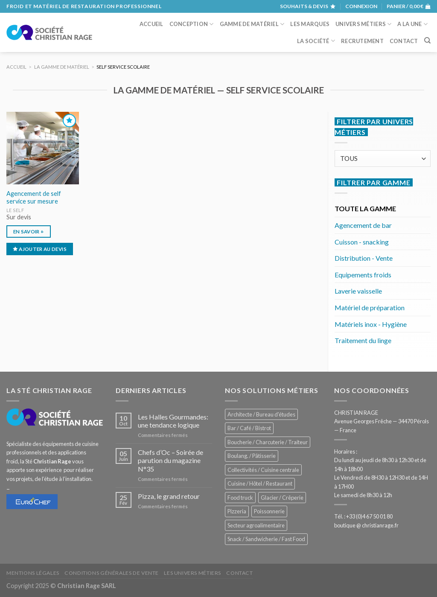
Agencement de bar (363, 225)
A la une (412, 24)
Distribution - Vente (364, 258)
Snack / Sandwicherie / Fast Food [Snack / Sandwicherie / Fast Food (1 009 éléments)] (266, 539)
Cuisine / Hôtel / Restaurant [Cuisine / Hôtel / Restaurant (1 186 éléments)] (259, 483)
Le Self (15, 210)
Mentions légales (32, 573)
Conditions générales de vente (111, 573)
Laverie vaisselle (358, 291)
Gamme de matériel (252, 24)
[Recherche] (427, 40)
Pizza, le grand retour (169, 496)
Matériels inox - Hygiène (371, 324)
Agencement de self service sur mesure (33, 197)
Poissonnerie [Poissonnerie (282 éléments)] (269, 511)
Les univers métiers (192, 573)
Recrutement (362, 41)
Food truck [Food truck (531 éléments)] (240, 497)
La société (316, 41)
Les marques (309, 23)
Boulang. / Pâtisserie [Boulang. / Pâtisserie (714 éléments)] (251, 455)
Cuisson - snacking (362, 242)
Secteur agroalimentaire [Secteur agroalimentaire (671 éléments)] (256, 525)
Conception (191, 24)
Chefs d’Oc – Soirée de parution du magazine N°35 (170, 460)
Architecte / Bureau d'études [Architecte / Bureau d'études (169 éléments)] (261, 414)
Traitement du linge (363, 340)
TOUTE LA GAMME (365, 208)
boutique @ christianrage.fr (366, 525)
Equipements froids (363, 275)
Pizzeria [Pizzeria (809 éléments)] (236, 511)
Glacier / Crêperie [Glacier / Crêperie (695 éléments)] (282, 497)
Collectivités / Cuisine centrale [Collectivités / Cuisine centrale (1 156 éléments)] (263, 469)
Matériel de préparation (370, 307)
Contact (404, 41)
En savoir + (28, 231)
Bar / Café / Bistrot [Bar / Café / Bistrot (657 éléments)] (249, 428)
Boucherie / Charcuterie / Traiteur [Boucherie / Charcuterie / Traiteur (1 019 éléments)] (267, 442)
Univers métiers (363, 24)
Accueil (151, 23)
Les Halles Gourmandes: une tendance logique (173, 421)
